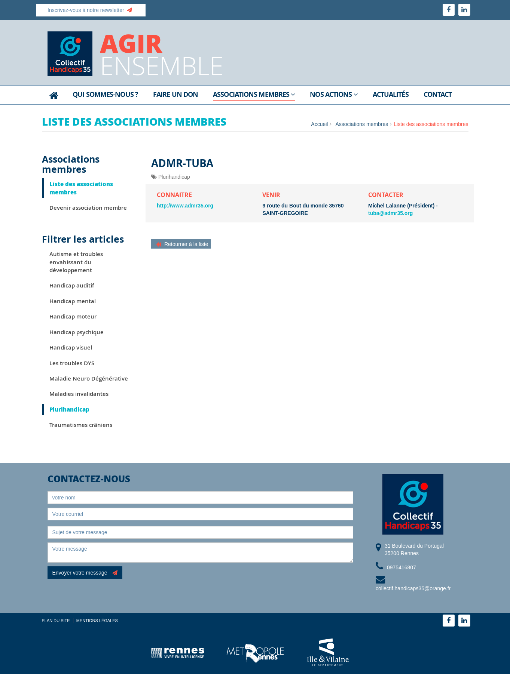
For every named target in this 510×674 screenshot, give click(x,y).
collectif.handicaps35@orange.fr (413, 588)
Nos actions (333, 95)
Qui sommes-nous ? (105, 95)
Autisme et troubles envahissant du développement (76, 262)
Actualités (391, 95)
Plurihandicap (69, 409)
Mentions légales (97, 620)
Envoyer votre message (85, 573)
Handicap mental (72, 301)
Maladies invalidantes (79, 394)
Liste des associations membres (81, 188)
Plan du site (56, 620)
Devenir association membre (88, 208)
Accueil (319, 124)
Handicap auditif (71, 285)
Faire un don (175, 95)
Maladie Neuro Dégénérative (88, 378)
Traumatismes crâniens (80, 425)
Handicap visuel (70, 347)
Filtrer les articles (83, 239)
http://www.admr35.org (185, 206)
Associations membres (254, 95)
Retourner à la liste (182, 244)
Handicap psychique (76, 332)
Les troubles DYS (71, 363)
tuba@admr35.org (390, 213)
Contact (438, 95)
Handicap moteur (73, 316)
